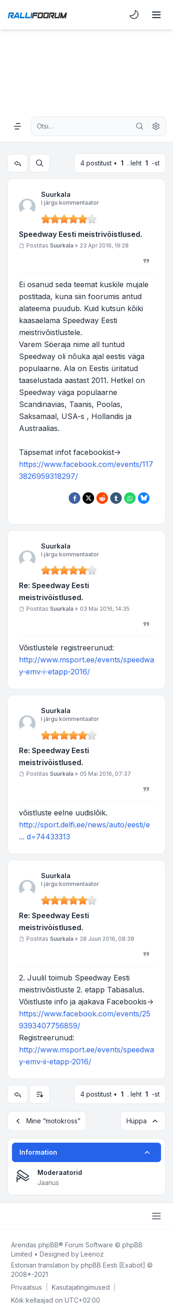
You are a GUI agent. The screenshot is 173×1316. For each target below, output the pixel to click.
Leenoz (92, 1254)
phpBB (48, 1245)
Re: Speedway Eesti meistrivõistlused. (54, 591)
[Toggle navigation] (156, 15)
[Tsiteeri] (146, 261)
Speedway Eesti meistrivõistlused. (80, 234)
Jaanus (48, 1182)
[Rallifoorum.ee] (37, 14)
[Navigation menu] (17, 126)
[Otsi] (140, 126)
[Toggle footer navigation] (156, 1216)
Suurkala (56, 194)
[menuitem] (134, 15)
